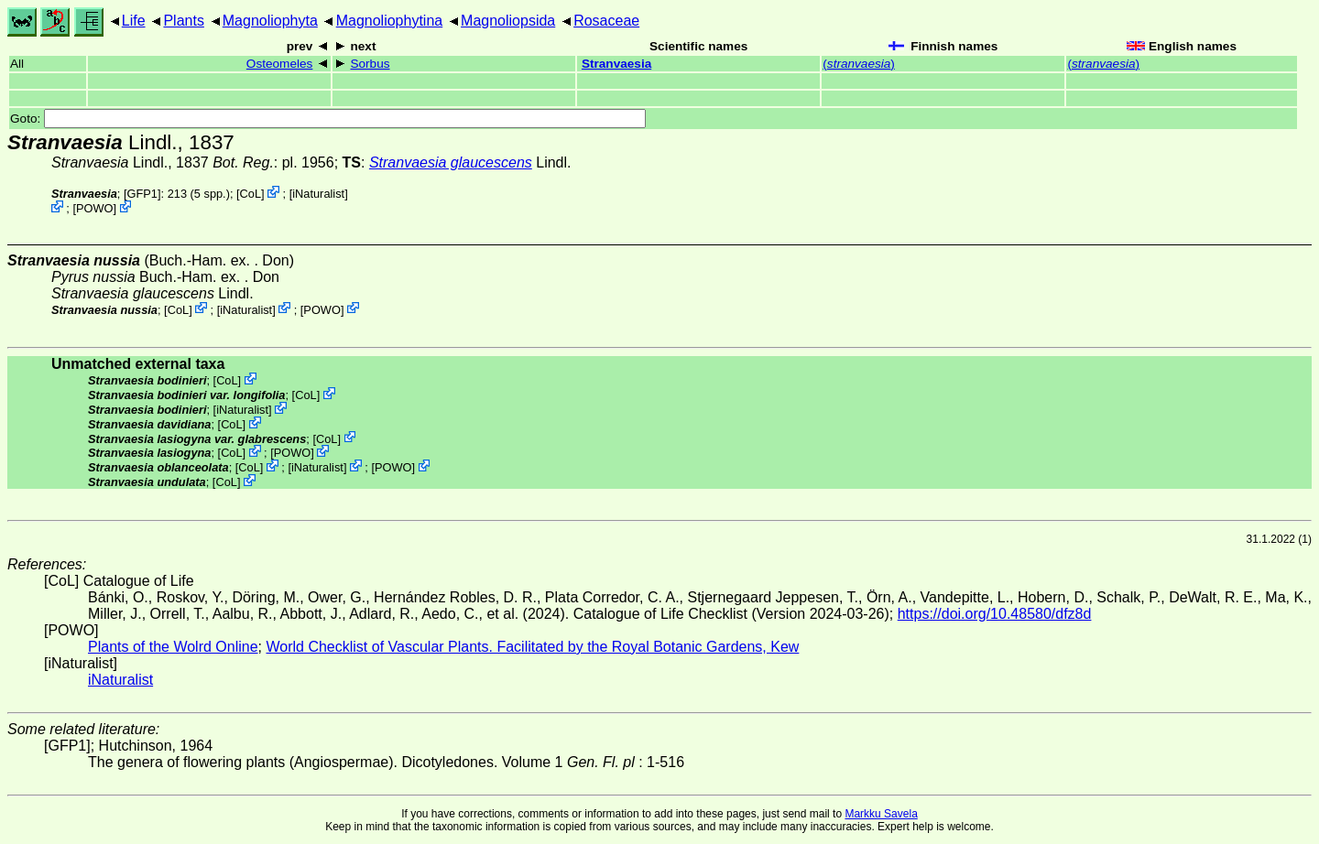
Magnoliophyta (270, 20)
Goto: (328, 118)
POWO (95, 208)
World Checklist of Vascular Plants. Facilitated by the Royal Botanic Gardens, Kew (532, 647)
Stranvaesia (616, 63)
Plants (183, 20)
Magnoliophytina (389, 20)
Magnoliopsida (508, 20)
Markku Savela (881, 813)
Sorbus (369, 63)
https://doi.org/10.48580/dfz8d (995, 614)
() (859, 63)
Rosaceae (606, 20)
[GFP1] (142, 193)
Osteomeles (279, 63)
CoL (250, 193)
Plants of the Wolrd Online (173, 647)
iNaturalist (318, 193)
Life (134, 20)
